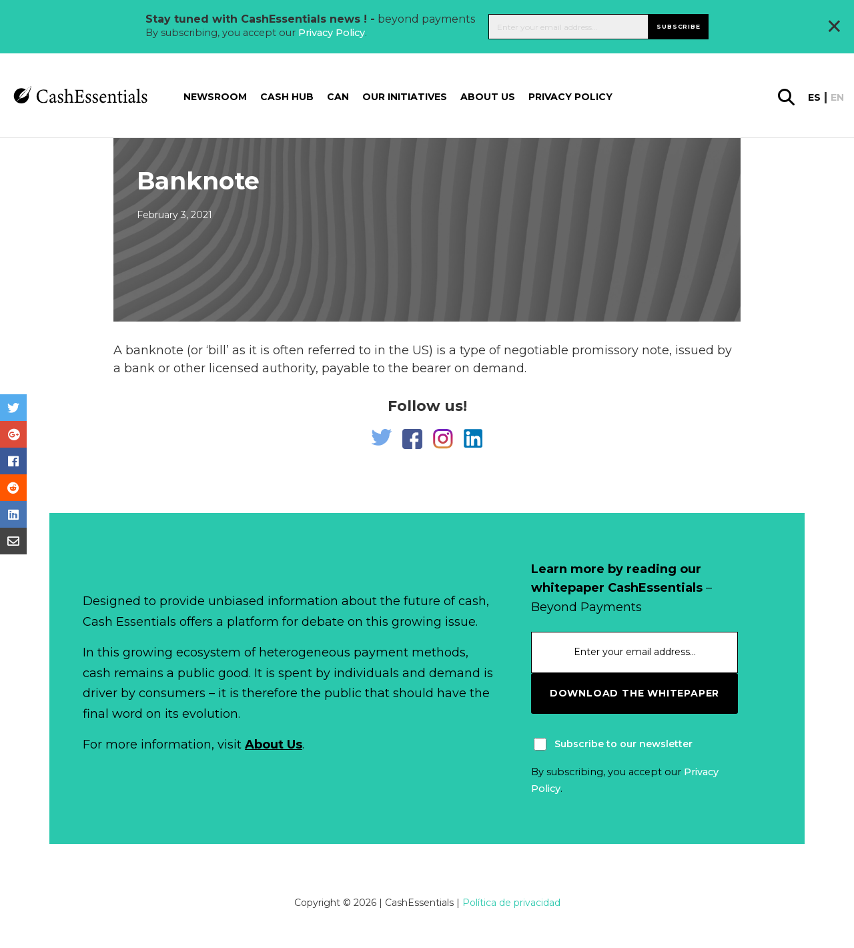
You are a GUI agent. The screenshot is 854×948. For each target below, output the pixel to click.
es (814, 97)
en (837, 97)
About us (487, 97)
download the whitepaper (634, 693)
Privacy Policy (331, 33)
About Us (273, 744)
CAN (338, 97)
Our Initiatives (404, 97)
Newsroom (215, 97)
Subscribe (678, 26)
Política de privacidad (511, 903)
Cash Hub (287, 97)
